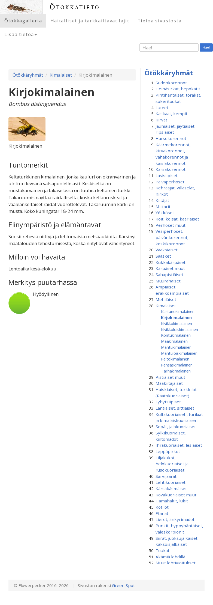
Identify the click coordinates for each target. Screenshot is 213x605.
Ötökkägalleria (23, 20)
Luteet (162, 107)
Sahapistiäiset (169, 274)
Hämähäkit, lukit (172, 500)
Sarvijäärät (166, 476)
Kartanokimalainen (177, 311)
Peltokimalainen (175, 359)
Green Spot (123, 585)
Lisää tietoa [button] (20, 34)
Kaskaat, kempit (171, 113)
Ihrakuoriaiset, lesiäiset (179, 445)
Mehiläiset (166, 299)
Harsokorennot (171, 138)
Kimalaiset (61, 75)
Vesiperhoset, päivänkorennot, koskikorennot (172, 237)
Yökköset (165, 212)
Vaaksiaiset (167, 249)
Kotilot (162, 507)
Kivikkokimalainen (176, 323)
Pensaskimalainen (177, 365)
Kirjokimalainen (176, 317)
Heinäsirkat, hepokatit (178, 88)
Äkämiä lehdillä (170, 556)
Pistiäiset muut (170, 377)
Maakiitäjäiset (169, 383)
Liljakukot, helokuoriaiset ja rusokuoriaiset (172, 464)
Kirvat (161, 120)
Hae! (206, 47)
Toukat (162, 550)
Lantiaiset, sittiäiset (175, 408)
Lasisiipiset (167, 175)
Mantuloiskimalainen (179, 353)
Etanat (162, 513)
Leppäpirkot (168, 451)
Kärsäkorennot (170, 169)
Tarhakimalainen (176, 371)
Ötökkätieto (75, 7)
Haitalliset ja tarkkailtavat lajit (89, 20)
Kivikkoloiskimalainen (179, 329)
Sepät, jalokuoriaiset (176, 426)
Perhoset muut (170, 225)
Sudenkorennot (171, 82)
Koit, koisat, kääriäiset (177, 219)
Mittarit (163, 206)
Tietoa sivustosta (160, 20)
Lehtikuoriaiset (170, 482)
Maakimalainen (174, 341)
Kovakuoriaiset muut (176, 494)
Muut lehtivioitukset (176, 562)
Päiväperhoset (170, 181)
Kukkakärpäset (170, 262)
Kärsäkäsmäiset (171, 488)
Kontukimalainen (176, 335)
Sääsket (163, 256)
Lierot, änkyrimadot (175, 519)
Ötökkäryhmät (28, 75)
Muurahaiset (168, 281)
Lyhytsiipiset (168, 401)
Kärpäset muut (170, 268)
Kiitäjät (162, 200)
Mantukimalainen (176, 347)
